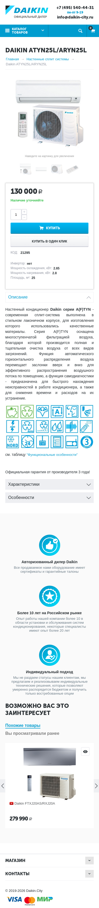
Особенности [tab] (49, 496)
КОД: (14, 252)
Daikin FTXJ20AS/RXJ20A (35, 803)
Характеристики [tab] (49, 483)
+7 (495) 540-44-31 (75, 7)
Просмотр (85, 751)
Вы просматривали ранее (32, 733)
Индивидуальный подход (49, 672)
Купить (53, 228)
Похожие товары (22, 725)
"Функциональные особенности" (52, 455)
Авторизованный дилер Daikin (49, 562)
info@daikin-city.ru (75, 17)
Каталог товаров (20, 30)
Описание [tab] (49, 295)
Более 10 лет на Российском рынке (49, 613)
